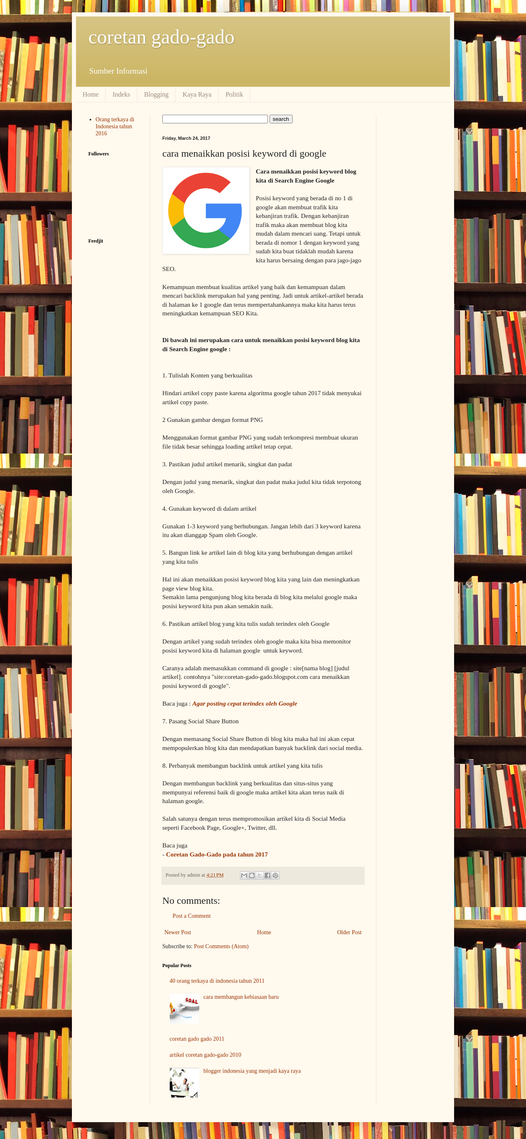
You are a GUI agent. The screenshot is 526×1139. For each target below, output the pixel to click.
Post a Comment (192, 916)
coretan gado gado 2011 (197, 1039)
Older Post (349, 932)
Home (91, 94)
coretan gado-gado (161, 37)
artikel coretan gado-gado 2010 (206, 1055)
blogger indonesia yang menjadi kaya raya (252, 1071)
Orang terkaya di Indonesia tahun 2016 (115, 126)
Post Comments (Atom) (221, 946)
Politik (234, 94)
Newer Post (177, 932)
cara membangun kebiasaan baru (241, 997)
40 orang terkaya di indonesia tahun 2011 (217, 981)
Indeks (121, 94)
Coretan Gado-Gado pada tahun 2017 (217, 854)
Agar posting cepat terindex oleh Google (244, 703)
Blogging (156, 94)
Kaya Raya (197, 94)
